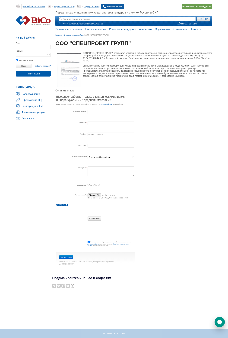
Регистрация (33, 73)
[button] (220, 322)
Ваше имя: (83, 123)
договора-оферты (93, 244)
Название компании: (80, 111)
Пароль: (19, 51)
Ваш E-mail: (82, 145)
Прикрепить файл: (81, 195)
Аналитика (145, 29)
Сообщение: (82, 168)
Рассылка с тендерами (122, 29)
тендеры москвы (76, 23)
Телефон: (83, 134)
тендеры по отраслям (93, 23)
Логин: (19, 43)
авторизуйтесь (106, 104)
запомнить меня (24, 60)
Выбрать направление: (79, 156)
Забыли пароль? (43, 66)
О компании (180, 29)
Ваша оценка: (82, 185)
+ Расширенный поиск (187, 23)
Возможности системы (68, 29)
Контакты (195, 29)
